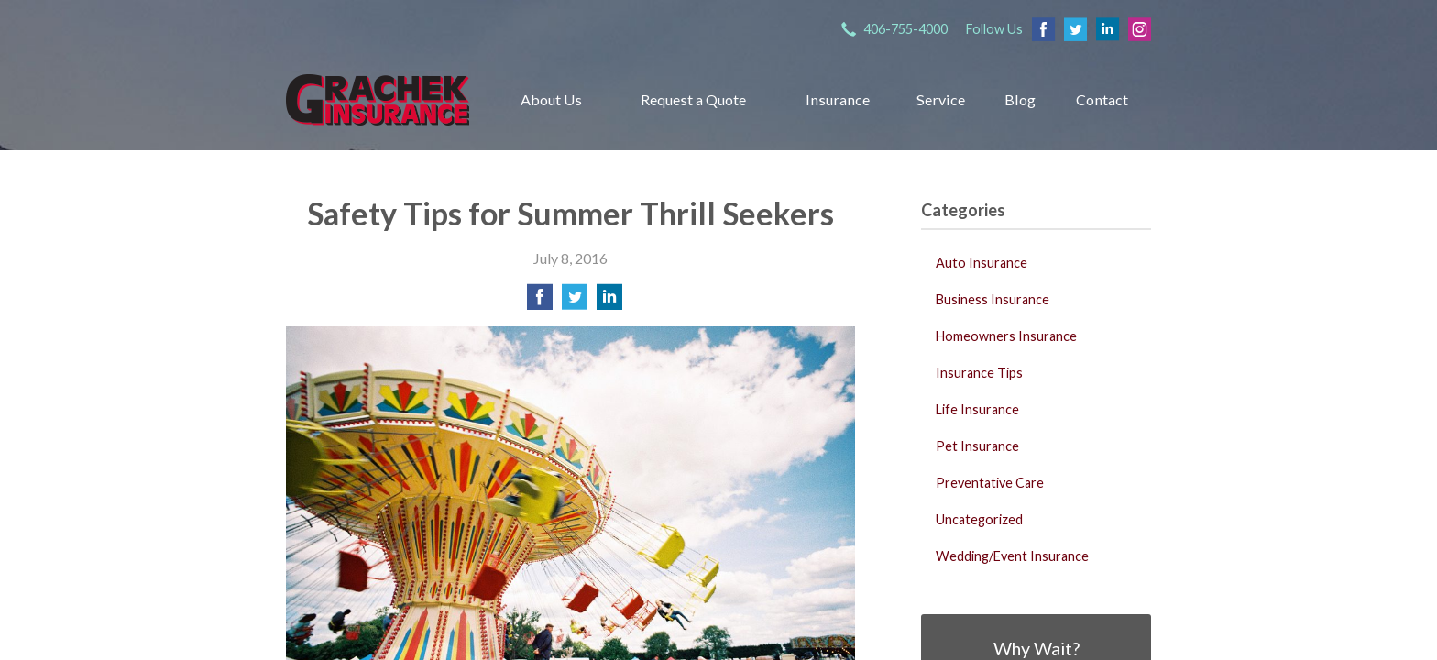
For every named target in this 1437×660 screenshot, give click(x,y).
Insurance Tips (979, 372)
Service (940, 99)
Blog (1020, 99)
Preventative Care (990, 482)
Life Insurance (977, 409)
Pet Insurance (977, 446)
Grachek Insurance (377, 99)
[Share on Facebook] (540, 302)
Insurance (838, 99)
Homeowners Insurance (1006, 336)
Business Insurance (992, 299)
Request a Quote (693, 99)
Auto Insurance (981, 262)
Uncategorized (979, 519)
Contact (1102, 99)
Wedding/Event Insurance (1012, 556)
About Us (551, 99)
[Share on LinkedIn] (609, 302)
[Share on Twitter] (574, 302)
